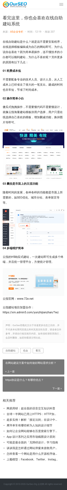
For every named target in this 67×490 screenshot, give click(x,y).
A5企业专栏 (16, 31)
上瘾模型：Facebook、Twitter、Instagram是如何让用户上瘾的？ (33, 459)
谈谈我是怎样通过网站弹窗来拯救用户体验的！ (33, 448)
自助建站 (11, 350)
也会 (25, 350)
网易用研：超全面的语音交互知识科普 (31, 408)
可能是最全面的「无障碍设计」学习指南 (32, 442)
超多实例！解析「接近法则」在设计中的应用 (33, 419)
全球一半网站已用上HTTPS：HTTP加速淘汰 (33, 414)
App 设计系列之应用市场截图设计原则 (31, 436)
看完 (38, 350)
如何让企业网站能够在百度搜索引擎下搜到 (33, 431)
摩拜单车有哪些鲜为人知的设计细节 (29, 425)
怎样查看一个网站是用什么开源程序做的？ (33, 453)
